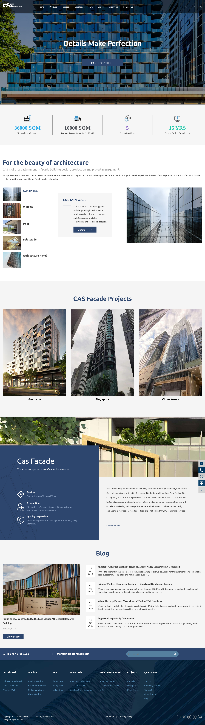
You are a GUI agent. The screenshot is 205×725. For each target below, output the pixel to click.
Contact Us (128, 6)
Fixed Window (34, 694)
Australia (34, 399)
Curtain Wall (30, 190)
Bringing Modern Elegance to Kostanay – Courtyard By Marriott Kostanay (135, 584)
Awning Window (35, 681)
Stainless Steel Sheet (109, 685)
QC (91, 6)
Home (41, 6)
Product (53, 6)
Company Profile (152, 685)
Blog (102, 553)
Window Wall (9, 690)
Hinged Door (57, 681)
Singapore (102, 399)
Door (26, 223)
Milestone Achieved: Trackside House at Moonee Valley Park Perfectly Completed (139, 567)
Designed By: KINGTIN (13, 719)
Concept (148, 690)
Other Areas (170, 399)
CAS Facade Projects (102, 298)
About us (113, 6)
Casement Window (37, 685)
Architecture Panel (35, 255)
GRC (101, 690)
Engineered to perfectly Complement (116, 618)
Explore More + (102, 63)
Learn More (113, 526)
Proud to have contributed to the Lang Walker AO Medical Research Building (38, 621)
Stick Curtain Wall (11, 685)
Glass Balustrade (77, 685)
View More (13, 636)
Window (28, 206)
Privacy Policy (125, 716)
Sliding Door (57, 685)
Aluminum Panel (107, 681)
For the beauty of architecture (46, 162)
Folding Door (58, 690)
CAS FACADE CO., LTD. (25, 716)
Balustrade (30, 239)
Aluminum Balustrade (80, 681)
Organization (150, 694)
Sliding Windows (36, 690)
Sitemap (110, 716)
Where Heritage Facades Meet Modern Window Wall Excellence (130, 601)
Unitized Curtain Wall (12, 681)
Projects (66, 6)
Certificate (80, 6)
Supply (101, 6)
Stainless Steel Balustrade (82, 690)
